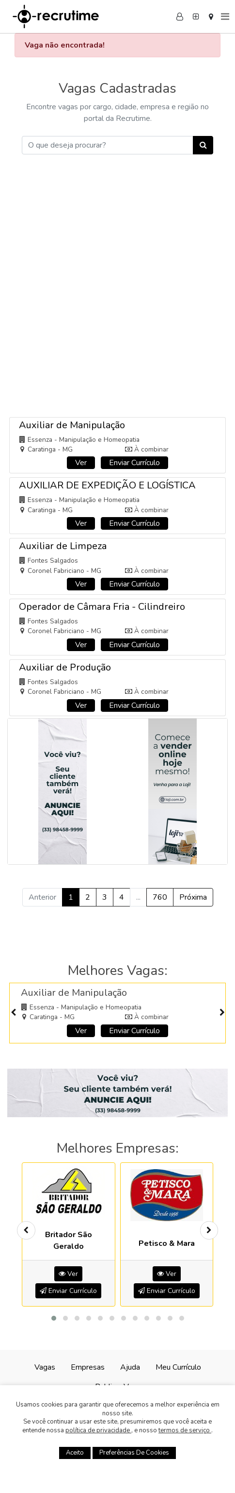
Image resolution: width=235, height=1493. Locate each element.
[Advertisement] (117, 292)
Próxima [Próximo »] (193, 897)
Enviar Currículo (134, 462)
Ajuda (130, 1367)
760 (160, 897)
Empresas (88, 1367)
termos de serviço (184, 1430)
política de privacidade (98, 1430)
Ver (81, 462)
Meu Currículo (178, 1367)
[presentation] (13, 1013)
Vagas (44, 1367)
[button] (54, 1318)
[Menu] (225, 16)
